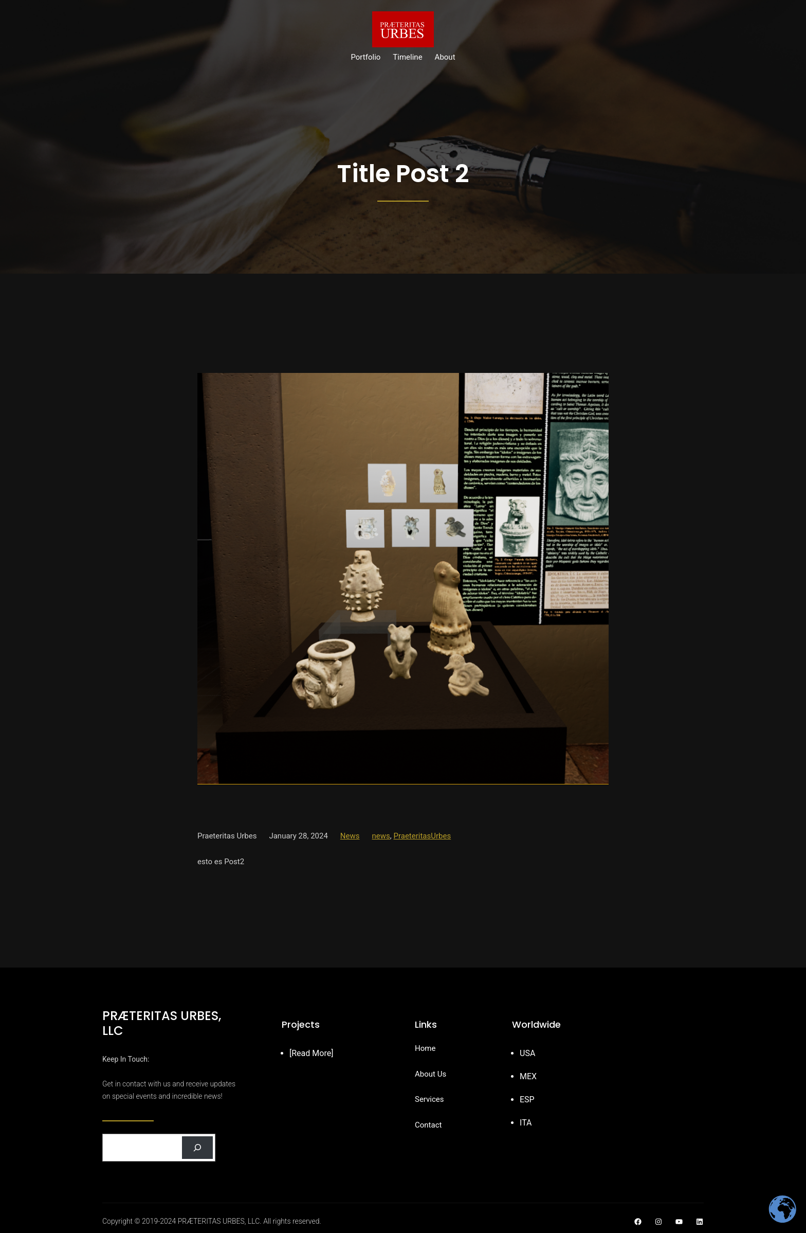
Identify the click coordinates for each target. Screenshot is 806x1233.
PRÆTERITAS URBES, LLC (161, 1023)
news (381, 836)
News (350, 836)
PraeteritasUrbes (422, 836)
